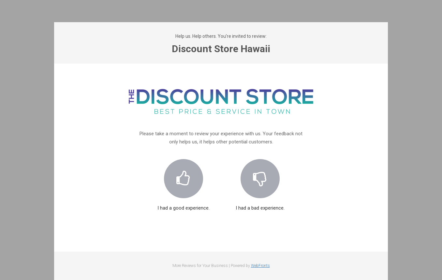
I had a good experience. (183, 180)
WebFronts (260, 265)
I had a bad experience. (260, 180)
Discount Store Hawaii (221, 48)
